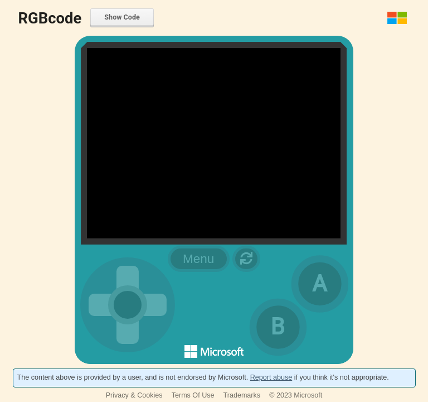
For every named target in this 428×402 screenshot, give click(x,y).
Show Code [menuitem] (121, 17)
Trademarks (242, 395)
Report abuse (271, 377)
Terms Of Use (193, 395)
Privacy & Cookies (134, 395)
